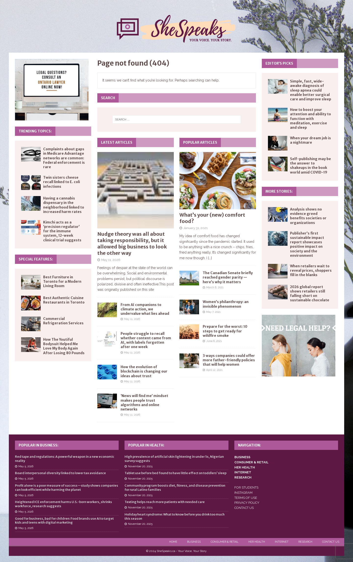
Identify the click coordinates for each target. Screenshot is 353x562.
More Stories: (279, 191)
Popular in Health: (146, 445)
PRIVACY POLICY (246, 502)
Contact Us (330, 541)
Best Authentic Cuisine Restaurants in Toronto (64, 300)
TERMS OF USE (245, 498)
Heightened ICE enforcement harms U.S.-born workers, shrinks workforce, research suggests (63, 504)
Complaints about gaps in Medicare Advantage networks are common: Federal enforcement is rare (64, 158)
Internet (282, 541)
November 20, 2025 (140, 466)
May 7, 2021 (213, 312)
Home (173, 541)
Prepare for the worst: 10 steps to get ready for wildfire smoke (225, 331)
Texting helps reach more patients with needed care (165, 502)
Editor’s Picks (279, 63)
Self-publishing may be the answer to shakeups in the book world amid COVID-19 (310, 166)
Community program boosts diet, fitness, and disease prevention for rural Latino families (175, 487)
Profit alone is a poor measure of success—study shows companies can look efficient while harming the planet (66, 487)
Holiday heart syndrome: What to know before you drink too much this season (175, 516)
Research (305, 541)
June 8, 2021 (214, 341)
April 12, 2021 (214, 370)
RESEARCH (243, 477)
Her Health (256, 541)
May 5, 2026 (25, 466)
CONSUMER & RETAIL (251, 462)
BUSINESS (242, 457)
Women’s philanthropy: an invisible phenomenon (226, 304)
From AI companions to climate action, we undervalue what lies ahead (145, 309)
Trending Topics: (35, 131)
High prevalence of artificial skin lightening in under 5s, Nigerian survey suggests (174, 459)
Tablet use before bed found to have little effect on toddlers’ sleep (176, 473)
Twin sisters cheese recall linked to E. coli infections (61, 181)
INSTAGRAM (243, 492)
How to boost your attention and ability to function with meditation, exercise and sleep (310, 118)
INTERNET (242, 472)
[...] (210, 258)
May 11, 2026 (110, 260)
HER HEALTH (244, 467)
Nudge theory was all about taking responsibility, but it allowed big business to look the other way (132, 243)
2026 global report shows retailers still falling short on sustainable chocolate (309, 294)
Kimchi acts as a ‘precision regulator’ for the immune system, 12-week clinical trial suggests (62, 231)
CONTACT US (244, 508)
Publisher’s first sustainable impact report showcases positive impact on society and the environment (307, 244)
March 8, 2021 (215, 287)
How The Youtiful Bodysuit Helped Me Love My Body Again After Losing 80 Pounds (64, 346)
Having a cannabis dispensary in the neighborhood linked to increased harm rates (63, 205)
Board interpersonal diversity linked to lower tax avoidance (60, 473)
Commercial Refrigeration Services (63, 320)
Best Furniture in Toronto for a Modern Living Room (62, 281)
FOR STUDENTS (246, 487)
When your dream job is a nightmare (310, 140)
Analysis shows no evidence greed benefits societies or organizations (308, 216)
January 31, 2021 (195, 228)
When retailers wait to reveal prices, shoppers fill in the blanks (311, 270)
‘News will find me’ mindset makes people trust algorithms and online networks (144, 402)
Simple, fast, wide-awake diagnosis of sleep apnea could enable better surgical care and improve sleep (310, 90)
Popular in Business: (38, 445)
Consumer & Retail (225, 541)
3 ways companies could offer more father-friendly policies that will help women (229, 360)
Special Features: (36, 259)
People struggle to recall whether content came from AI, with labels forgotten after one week (146, 340)
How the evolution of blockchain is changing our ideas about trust (144, 371)
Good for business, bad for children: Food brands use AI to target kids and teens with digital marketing (64, 520)
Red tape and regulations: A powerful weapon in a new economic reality (64, 459)
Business (194, 541)
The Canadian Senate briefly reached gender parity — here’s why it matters (228, 277)
